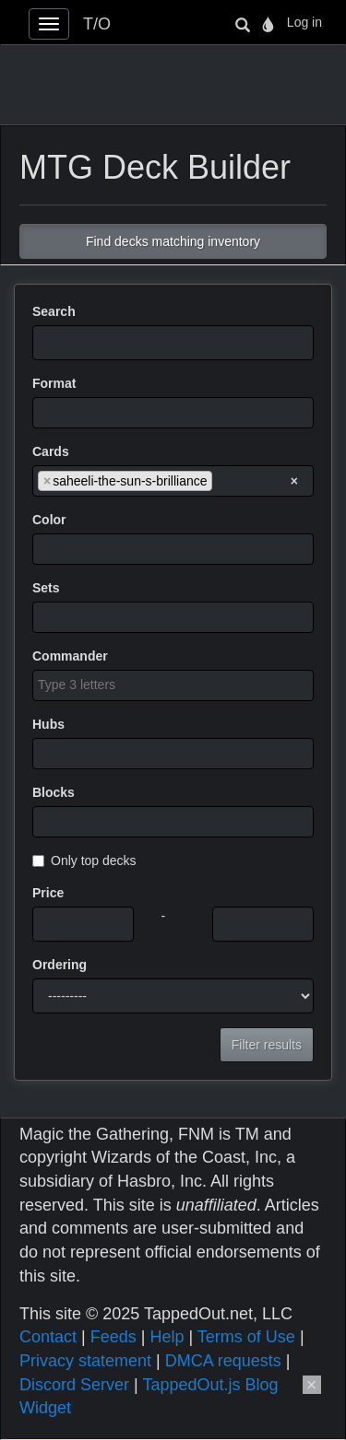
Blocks (53, 792)
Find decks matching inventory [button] (173, 241)
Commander (70, 656)
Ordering (59, 964)
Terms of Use (246, 1337)
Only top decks (84, 860)
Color (49, 519)
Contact (48, 1337)
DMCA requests (223, 1361)
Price (48, 892)
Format (54, 383)
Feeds (113, 1337)
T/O (97, 24)
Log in (304, 22)
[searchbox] (43, 412)
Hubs (48, 724)
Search (54, 311)
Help (166, 1337)
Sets (46, 587)
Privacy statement (85, 1361)
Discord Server (74, 1385)
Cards (50, 451)
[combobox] (173, 412)
